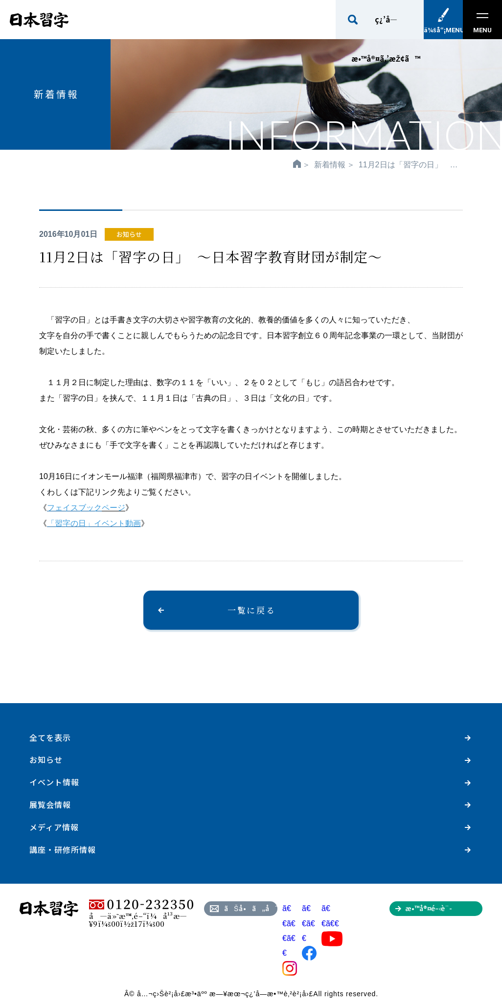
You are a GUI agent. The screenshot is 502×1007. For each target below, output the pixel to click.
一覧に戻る (252, 610)
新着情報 (329, 164)
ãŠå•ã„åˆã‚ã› (250, 908)
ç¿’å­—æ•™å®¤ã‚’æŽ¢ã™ (385, 26)
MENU (482, 23)
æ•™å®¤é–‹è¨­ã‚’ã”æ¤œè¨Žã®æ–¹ (443, 909)
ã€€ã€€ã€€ (289, 938)
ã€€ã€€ (331, 923)
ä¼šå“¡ (443, 29)
